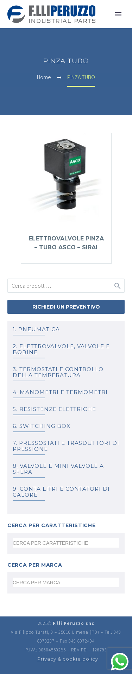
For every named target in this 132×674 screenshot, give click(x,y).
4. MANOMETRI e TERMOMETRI (60, 392)
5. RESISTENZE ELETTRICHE (54, 409)
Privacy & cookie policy (67, 659)
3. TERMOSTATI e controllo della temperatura (58, 372)
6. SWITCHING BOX (41, 426)
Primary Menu (118, 14)
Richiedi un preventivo (66, 307)
